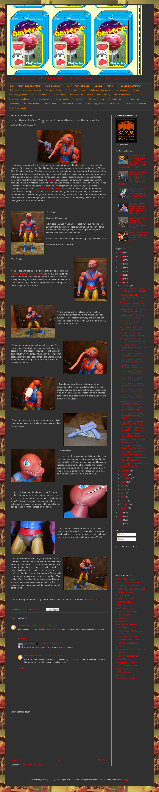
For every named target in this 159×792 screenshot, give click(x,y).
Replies (23, 639)
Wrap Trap (44, 188)
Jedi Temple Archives (127, 624)
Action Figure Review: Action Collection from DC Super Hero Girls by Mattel (138, 236)
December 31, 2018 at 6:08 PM (44, 626)
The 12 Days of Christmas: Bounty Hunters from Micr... (132, 334)
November (125, 471)
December (125, 286)
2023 (121, 264)
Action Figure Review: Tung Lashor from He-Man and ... (133, 328)
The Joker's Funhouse (40, 95)
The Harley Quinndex (18, 95)
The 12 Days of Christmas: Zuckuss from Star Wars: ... (132, 372)
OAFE (120, 646)
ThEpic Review (124, 672)
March (124, 500)
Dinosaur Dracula (125, 602)
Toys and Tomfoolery (126, 679)
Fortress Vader (50, 104)
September (125, 478)
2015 (121, 520)
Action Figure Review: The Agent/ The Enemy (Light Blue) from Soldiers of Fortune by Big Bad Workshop (133, 178)
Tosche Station (59, 95)
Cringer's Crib (62, 99)
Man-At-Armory (103, 95)
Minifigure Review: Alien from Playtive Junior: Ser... (132, 441)
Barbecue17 (29, 644)
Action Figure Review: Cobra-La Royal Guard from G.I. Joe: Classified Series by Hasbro (138, 193)
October (124, 474)
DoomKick (122, 605)
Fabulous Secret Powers (99, 90)
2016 (121, 516)
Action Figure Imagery (127, 579)
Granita (36, 191)
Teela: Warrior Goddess (19, 99)
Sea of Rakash (78, 99)
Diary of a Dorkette (126, 599)
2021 (121, 271)
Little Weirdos (124, 628)
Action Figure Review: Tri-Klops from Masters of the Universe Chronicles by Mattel (138, 222)
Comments (123, 539)
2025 (121, 256)
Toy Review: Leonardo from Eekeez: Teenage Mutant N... (133, 366)
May (123, 493)
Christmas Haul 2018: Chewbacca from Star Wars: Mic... (133, 297)
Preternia (122, 653)
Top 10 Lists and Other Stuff (129, 86)
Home (11, 86)
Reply (19, 633)
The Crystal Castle (122, 95)
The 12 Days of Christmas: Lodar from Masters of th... (132, 378)
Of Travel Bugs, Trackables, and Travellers (103, 104)
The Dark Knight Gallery (75, 90)
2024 (121, 260)
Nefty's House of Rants (127, 643)
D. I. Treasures (124, 595)
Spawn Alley (14, 104)
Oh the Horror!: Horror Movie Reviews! (25, 90)
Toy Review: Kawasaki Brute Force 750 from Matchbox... (133, 304)
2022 (121, 267)
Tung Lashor (93, 599)
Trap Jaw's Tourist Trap (42, 99)
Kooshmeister (23, 626)
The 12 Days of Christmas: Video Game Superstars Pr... (133, 340)
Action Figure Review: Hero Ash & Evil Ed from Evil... (133, 465)
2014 (121, 524)
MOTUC (51, 180)
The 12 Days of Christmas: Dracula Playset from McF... (133, 360)
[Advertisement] (59, 736)
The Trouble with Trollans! (135, 104)
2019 (121, 279)
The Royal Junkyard (31, 104)
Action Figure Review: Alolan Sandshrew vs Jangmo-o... (132, 429)
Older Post (102, 760)
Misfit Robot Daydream (127, 636)
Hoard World (123, 618)
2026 (121, 253)
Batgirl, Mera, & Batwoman (129, 586)
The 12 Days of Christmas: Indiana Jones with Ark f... (132, 390)
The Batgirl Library (53, 90)
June (123, 489)
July (123, 486)
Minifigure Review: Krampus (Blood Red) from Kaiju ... (132, 402)
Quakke (57, 188)
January (124, 508)
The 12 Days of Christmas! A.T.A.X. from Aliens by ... (132, 423)
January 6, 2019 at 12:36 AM (50, 656)
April (123, 497)
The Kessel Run (76, 95)
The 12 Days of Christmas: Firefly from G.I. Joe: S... (131, 408)
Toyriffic (121, 675)
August (124, 482)
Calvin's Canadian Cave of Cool (131, 589)
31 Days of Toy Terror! (104, 86)
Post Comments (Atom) (32, 765)
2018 (121, 282)
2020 (121, 275)
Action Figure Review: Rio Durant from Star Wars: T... (132, 447)
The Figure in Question (127, 662)
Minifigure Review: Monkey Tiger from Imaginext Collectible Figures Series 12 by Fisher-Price (138, 208)
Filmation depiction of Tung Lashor (27, 274)
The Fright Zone (115, 99)
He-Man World (124, 615)
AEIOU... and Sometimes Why (131, 582)
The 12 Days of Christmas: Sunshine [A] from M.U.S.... (132, 354)
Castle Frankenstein (17, 108)
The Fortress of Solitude (70, 104)
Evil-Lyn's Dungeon (96, 99)
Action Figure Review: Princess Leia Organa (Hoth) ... (133, 459)
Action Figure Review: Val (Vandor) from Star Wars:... (132, 435)
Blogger (126, 780)
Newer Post (16, 760)
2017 (121, 512)
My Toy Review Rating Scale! (78, 86)
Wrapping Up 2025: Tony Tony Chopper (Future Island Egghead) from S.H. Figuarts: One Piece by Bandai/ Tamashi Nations (132, 161)
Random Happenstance (128, 656)
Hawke (48, 191)
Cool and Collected (126, 592)
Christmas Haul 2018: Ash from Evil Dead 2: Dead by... (133, 316)
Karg (35, 188)
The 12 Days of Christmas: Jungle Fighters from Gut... (132, 396)
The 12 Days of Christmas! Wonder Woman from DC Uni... (132, 415)
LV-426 (90, 95)
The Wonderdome (133, 99)
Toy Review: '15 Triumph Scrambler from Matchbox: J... (134, 322)
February (125, 504)
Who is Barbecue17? (54, 86)
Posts (120, 534)
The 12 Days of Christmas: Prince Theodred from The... (133, 384)
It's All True (122, 621)
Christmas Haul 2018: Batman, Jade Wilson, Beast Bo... (133, 310)
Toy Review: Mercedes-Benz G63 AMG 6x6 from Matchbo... (134, 290)
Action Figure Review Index (29, 86)
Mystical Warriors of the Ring (130, 640)
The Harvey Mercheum (127, 666)
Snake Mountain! (121, 90)
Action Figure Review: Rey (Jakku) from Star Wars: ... (132, 453)
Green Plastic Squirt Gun (128, 611)
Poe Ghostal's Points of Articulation (132, 649)
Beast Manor (137, 90)
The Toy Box (123, 669)
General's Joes (124, 608)
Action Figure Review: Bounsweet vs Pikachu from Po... (133, 347)
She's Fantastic (124, 659)
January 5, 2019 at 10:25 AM (51, 644)
